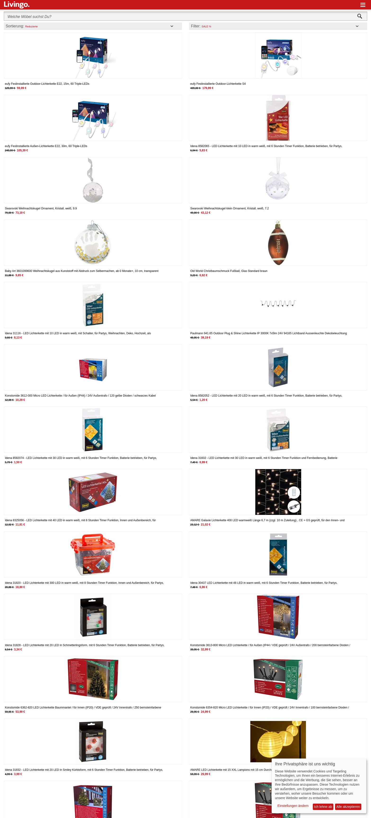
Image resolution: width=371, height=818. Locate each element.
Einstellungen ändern (293, 806)
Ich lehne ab (323, 807)
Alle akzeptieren (348, 807)
